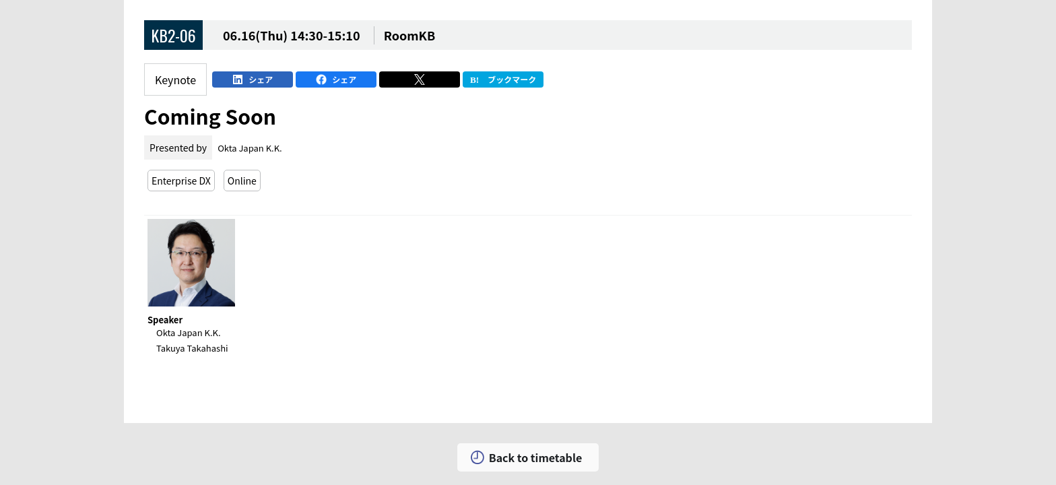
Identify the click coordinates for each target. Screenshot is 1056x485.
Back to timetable (535, 457)
